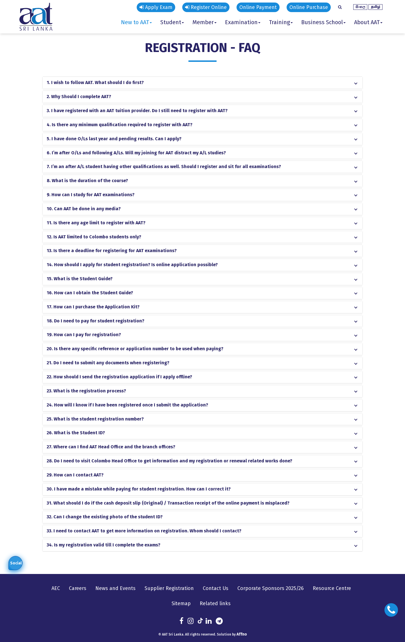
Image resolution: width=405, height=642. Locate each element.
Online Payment (258, 7)
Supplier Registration (169, 588)
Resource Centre (332, 588)
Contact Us (215, 588)
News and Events (115, 588)
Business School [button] (323, 22)
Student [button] (172, 22)
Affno (242, 634)
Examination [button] (242, 22)
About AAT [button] (368, 22)
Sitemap (181, 603)
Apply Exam (156, 7)
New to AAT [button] (136, 22)
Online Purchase (308, 7)
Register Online (206, 7)
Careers (77, 588)
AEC (55, 588)
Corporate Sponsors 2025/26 (270, 588)
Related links (215, 603)
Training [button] (281, 22)
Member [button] (204, 22)
